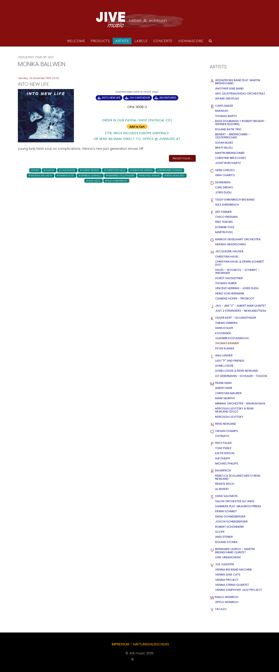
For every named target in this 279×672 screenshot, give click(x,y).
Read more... (182, 158)
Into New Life (111, 98)
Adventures (167, 98)
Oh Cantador (140, 98)
